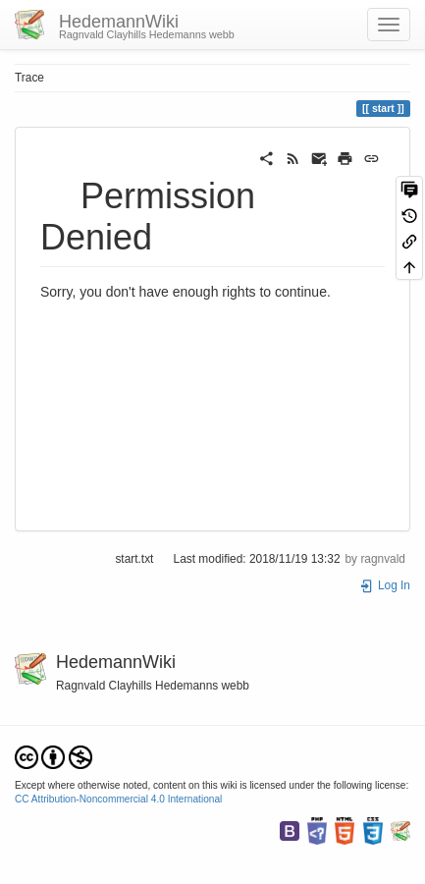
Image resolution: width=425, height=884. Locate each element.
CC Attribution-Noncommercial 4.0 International (118, 799)
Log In (384, 585)
